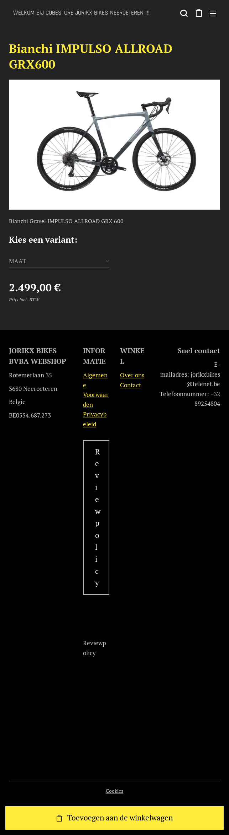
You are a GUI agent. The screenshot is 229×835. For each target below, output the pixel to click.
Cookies (114, 790)
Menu (213, 13)
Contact (130, 385)
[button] (184, 13)
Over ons (132, 375)
